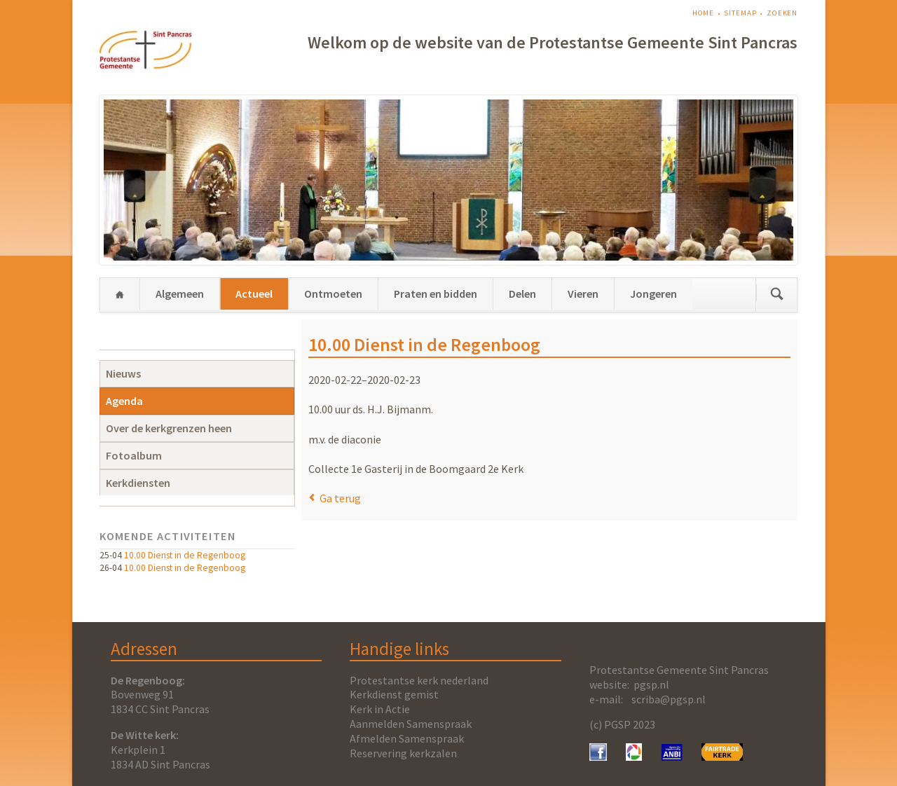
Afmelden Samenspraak (407, 738)
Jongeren (653, 294)
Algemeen (180, 294)
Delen (522, 294)
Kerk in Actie (380, 709)
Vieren (583, 294)
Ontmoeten (333, 294)
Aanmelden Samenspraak (411, 724)
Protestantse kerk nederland (419, 680)
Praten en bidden (435, 294)
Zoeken (782, 13)
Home (703, 13)
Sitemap (740, 13)
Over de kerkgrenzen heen (169, 428)
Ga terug (340, 498)
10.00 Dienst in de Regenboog (184, 555)
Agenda (124, 401)
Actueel (254, 294)
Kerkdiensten (138, 483)
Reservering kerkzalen (403, 753)
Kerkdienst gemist (394, 694)
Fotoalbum (134, 455)
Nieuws (123, 373)
